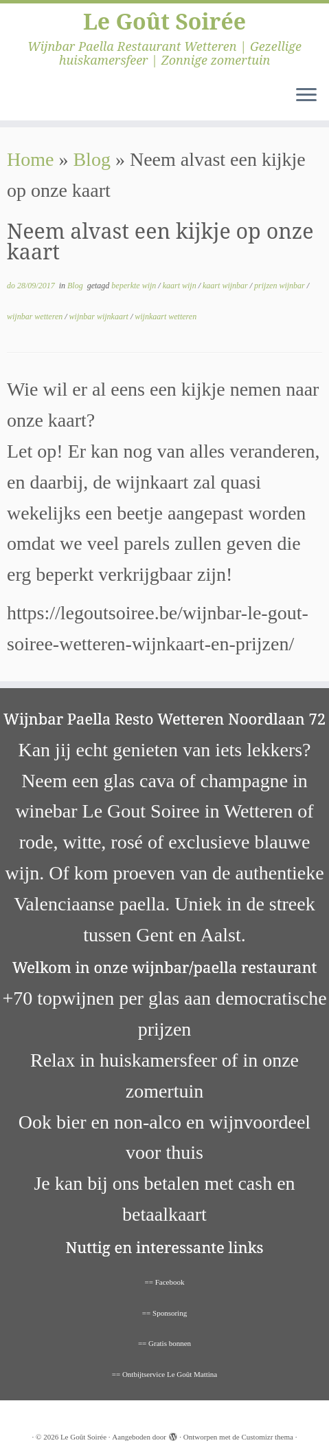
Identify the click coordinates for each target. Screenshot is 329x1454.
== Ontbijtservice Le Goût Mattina (165, 1374)
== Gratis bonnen (164, 1343)
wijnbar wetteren (36, 316)
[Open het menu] (306, 95)
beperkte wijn (134, 285)
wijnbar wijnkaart (100, 316)
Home (30, 159)
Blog (91, 159)
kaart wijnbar (226, 285)
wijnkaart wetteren (165, 316)
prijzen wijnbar (280, 285)
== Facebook (165, 1282)
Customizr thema (267, 1437)
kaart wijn (180, 285)
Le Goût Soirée (164, 21)
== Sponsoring (164, 1313)
